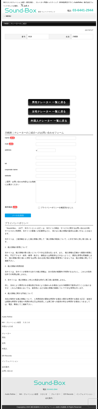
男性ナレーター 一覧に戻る (49, 102)
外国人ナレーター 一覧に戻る (49, 120)
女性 (4, 343)
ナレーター (6, 333)
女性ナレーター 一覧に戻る (49, 111)
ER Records (7, 356)
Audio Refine (7, 317)
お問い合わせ (7, 371)
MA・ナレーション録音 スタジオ (17, 322)
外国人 (4, 349)
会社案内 (5, 367)
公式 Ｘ (25, 6)
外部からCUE (7, 326)
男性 (4, 337)
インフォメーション (10, 361)
